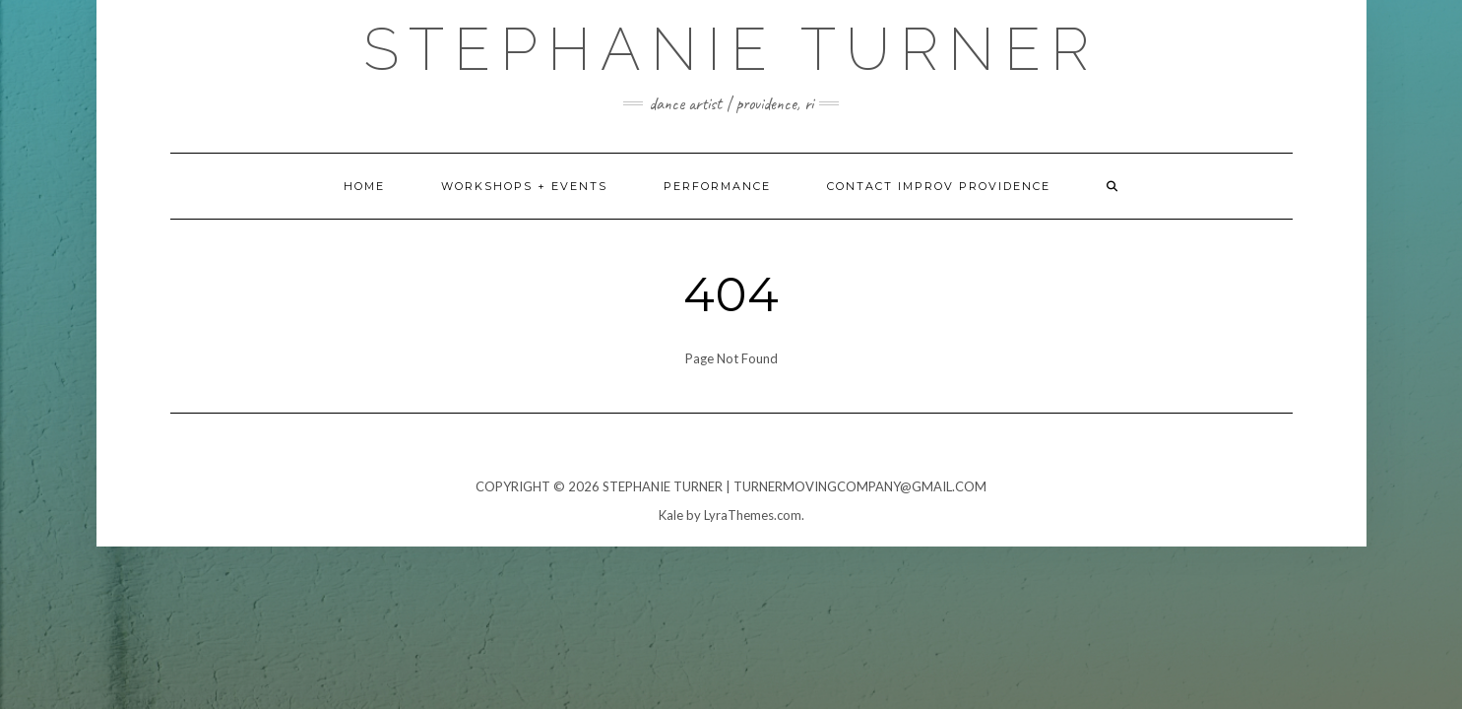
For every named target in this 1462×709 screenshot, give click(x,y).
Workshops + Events (524, 186)
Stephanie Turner (731, 49)
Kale (671, 515)
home (364, 186)
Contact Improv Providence (938, 186)
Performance (717, 186)
